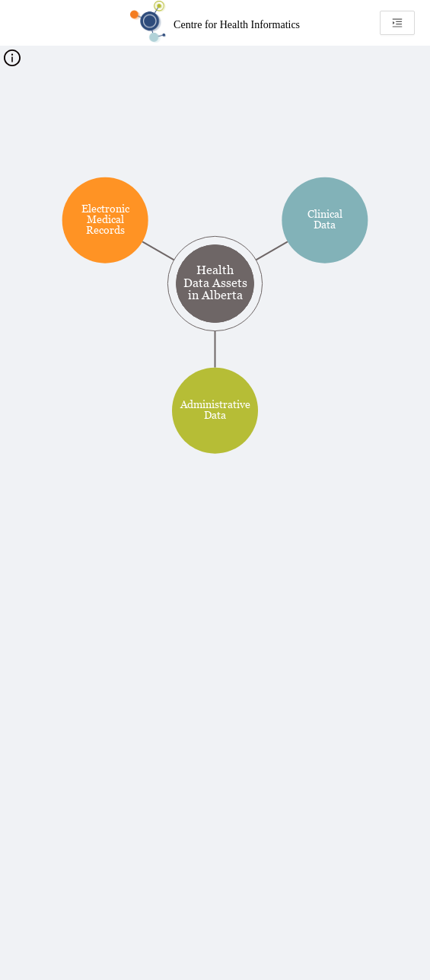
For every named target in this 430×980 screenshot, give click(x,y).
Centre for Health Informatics (237, 24)
